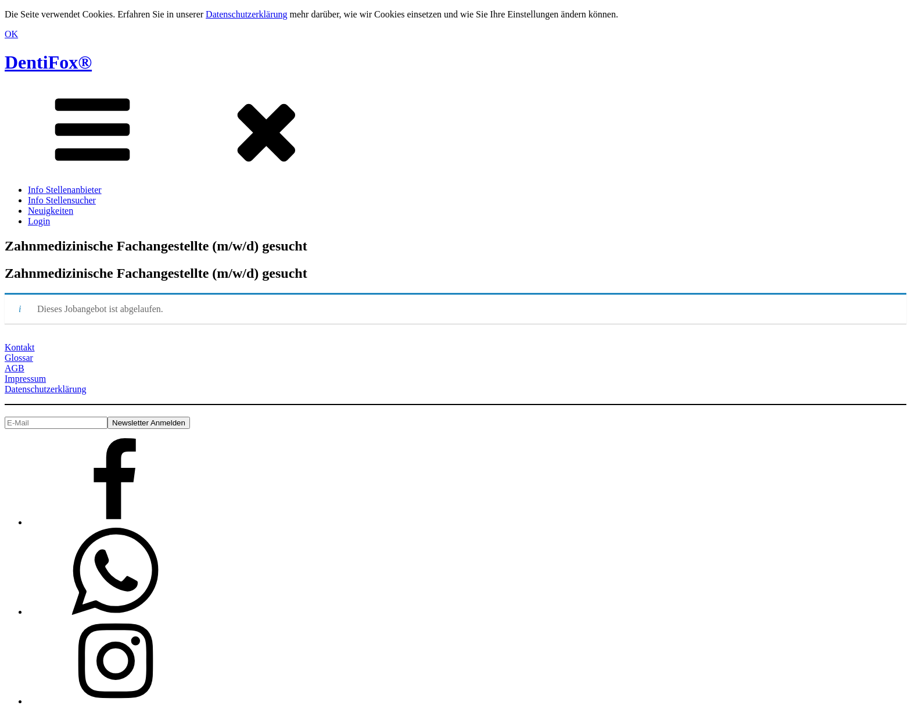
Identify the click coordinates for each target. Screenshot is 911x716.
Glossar (19, 358)
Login (39, 221)
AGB (14, 368)
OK (11, 34)
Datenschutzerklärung (246, 14)
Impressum (25, 379)
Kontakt (20, 347)
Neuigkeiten (50, 211)
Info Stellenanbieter (65, 190)
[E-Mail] (56, 423)
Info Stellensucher (62, 200)
